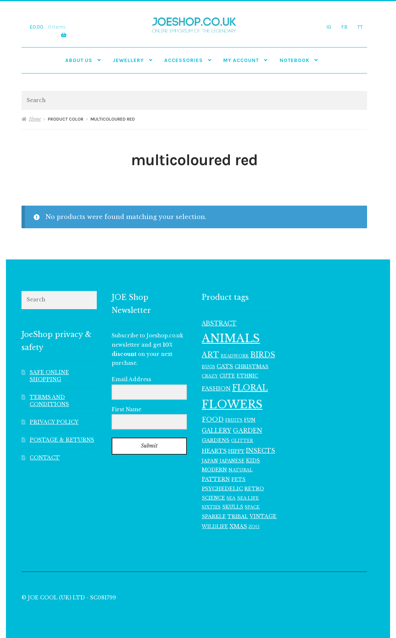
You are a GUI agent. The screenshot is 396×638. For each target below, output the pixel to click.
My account (241, 60)
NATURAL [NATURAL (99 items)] (240, 469)
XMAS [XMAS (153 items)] (238, 526)
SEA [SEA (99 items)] (231, 498)
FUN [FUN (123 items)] (249, 420)
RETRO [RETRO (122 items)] (254, 488)
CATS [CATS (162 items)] (225, 366)
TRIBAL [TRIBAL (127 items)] (237, 516)
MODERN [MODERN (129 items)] (214, 470)
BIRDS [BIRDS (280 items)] (262, 354)
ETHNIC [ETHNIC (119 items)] (247, 376)
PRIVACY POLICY (54, 422)
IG (328, 27)
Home (35, 119)
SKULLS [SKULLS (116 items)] (232, 507)
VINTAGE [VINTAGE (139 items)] (263, 516)
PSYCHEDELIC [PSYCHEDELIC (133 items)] (222, 488)
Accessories (183, 60)
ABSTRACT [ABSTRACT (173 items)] (219, 323)
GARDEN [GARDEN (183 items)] (247, 430)
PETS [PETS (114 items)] (238, 479)
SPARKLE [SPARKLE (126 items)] (214, 516)
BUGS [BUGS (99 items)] (208, 366)
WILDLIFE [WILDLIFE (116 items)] (215, 526)
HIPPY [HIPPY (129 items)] (236, 451)
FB (344, 27)
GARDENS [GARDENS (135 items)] (216, 440)
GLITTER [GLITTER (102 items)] (242, 440)
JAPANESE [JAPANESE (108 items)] (232, 461)
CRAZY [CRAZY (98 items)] (210, 376)
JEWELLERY (128, 60)
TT (360, 27)
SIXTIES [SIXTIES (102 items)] (211, 507)
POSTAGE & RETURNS (62, 440)
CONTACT (45, 458)
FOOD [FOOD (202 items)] (213, 419)
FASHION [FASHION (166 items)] (216, 388)
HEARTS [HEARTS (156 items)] (214, 451)
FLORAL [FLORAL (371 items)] (250, 388)
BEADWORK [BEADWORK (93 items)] (235, 356)
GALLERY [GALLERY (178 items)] (216, 430)
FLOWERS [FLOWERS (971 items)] (232, 404)
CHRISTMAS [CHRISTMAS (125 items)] (251, 366)
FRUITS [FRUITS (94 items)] (233, 420)
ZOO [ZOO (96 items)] (254, 526)
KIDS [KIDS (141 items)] (253, 461)
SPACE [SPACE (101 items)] (252, 507)
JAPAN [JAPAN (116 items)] (210, 461)
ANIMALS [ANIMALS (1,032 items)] (231, 338)
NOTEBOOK (295, 60)
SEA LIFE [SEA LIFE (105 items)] (248, 498)
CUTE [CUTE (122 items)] (227, 376)
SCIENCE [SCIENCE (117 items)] (213, 498)
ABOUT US (78, 60)
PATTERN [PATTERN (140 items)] (216, 479)
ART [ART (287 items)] (210, 354)
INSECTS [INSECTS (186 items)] (260, 450)
